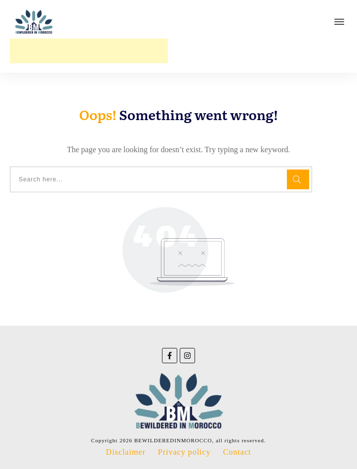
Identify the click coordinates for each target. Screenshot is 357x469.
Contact (237, 452)
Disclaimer (126, 452)
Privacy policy (184, 452)
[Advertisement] (89, 51)
